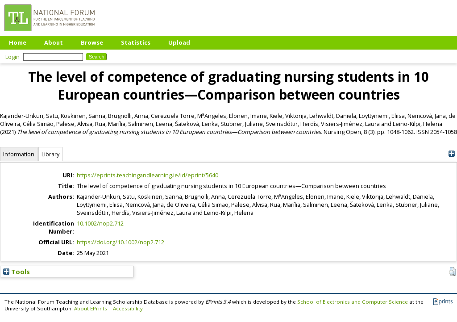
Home (17, 42)
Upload (179, 42)
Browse (92, 42)
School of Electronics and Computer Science (352, 301)
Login (12, 57)
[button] (452, 271)
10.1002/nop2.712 (100, 223)
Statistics (135, 42)
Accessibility (128, 308)
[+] (451, 154)
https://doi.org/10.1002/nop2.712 (120, 242)
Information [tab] (18, 154)
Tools (16, 271)
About (53, 42)
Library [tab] (50, 154)
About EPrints (90, 308)
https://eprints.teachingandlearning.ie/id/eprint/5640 (147, 175)
